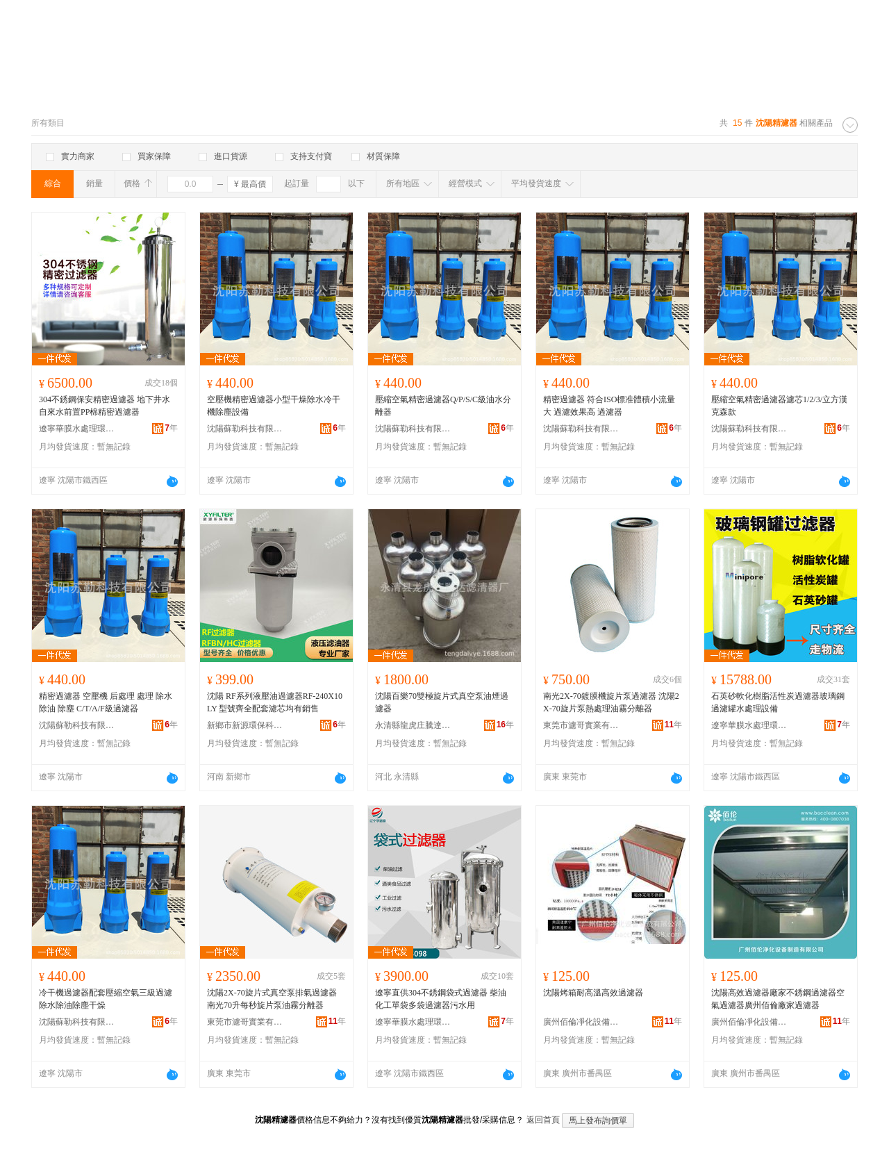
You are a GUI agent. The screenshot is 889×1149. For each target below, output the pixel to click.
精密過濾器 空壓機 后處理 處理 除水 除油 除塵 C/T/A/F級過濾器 (105, 702)
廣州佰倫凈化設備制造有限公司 (581, 1022)
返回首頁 (543, 1120)
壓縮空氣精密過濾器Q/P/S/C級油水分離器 (443, 406)
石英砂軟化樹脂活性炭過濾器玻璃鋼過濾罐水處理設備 (778, 702)
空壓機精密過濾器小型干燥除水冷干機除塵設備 (273, 406)
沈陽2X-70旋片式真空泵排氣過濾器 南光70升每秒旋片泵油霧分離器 (272, 999)
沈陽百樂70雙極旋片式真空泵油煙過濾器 (441, 702)
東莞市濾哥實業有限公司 (581, 725)
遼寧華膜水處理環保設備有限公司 (77, 428)
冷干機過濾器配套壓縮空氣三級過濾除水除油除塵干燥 (105, 999)
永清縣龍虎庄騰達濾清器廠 (413, 725)
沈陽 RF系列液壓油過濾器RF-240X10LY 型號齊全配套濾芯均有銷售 (274, 702)
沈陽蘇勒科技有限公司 (245, 428)
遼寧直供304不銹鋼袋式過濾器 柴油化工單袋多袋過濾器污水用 (440, 999)
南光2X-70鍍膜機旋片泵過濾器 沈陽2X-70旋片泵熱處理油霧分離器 (611, 702)
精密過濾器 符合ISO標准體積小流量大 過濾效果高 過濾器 (609, 406)
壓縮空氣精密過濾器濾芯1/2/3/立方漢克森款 (779, 406)
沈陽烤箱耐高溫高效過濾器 (593, 993)
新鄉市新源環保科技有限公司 (245, 725)
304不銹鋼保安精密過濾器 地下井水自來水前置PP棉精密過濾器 (104, 406)
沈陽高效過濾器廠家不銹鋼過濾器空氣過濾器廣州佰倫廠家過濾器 (778, 999)
